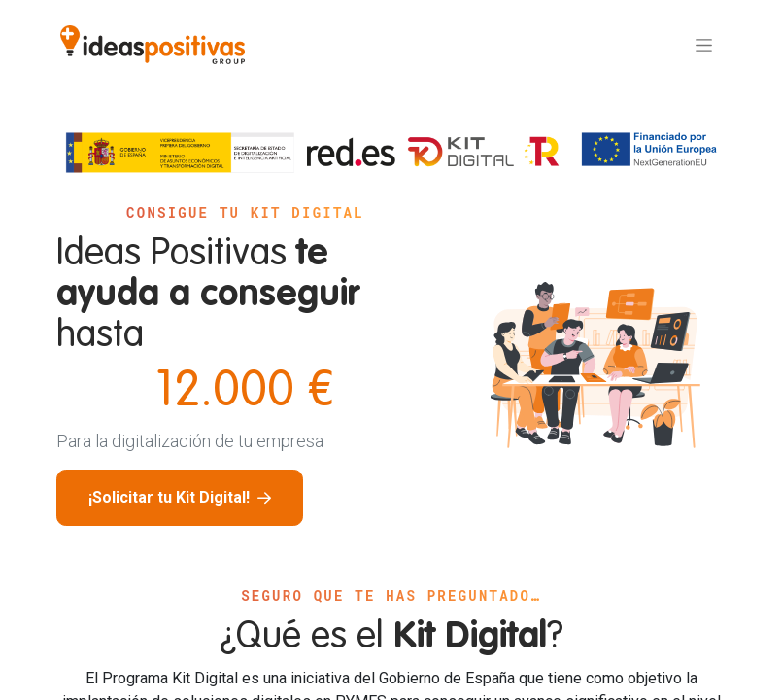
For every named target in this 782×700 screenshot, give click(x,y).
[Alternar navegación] (704, 44)
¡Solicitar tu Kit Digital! (179, 497)
